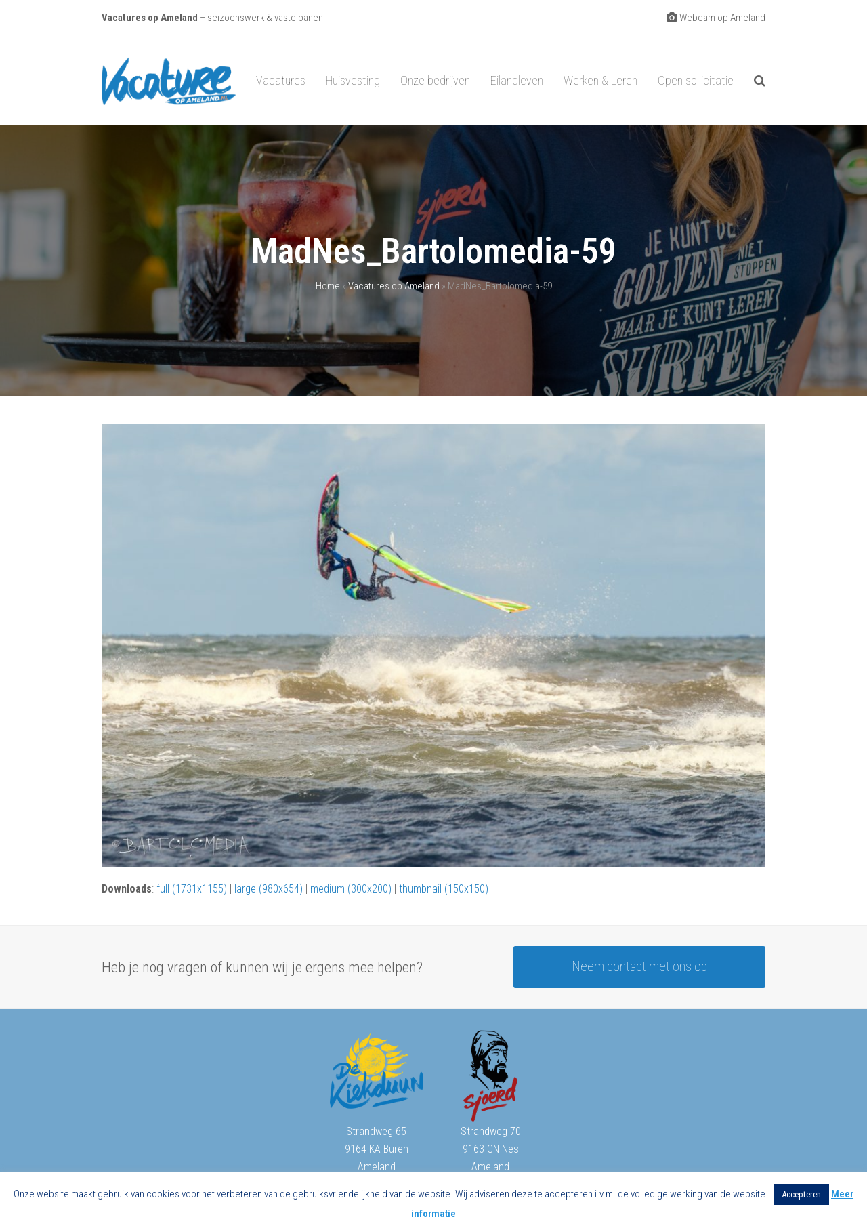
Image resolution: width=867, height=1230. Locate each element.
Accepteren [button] (801, 1194)
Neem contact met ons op (639, 967)
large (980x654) (268, 888)
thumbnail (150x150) (443, 888)
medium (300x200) (351, 888)
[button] (760, 81)
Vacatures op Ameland (394, 286)
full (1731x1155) (191, 888)
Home (328, 286)
